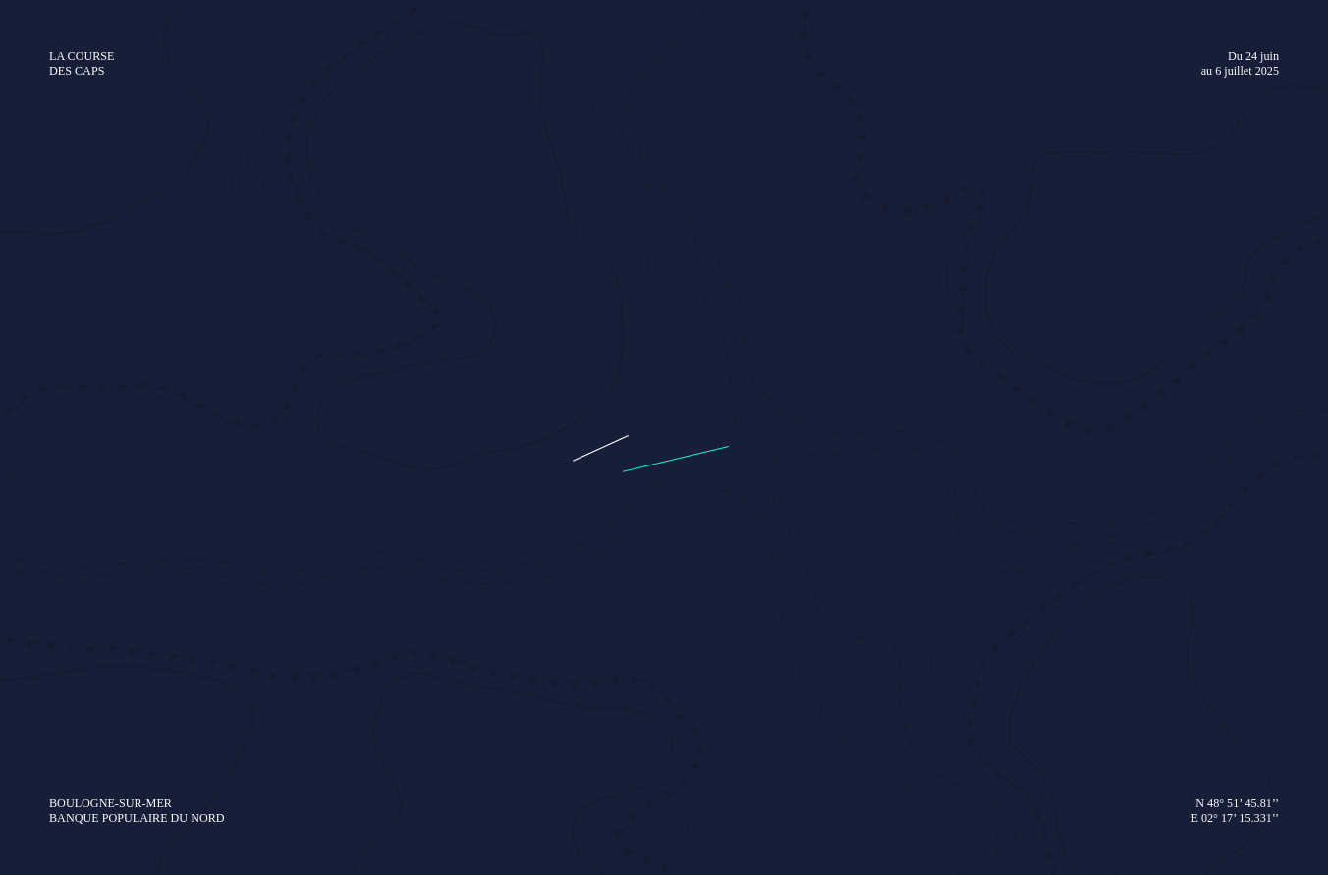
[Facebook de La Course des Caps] (110, 762)
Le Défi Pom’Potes (158, 576)
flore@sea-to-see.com (1107, 325)
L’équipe (125, 634)
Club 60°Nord (725, 576)
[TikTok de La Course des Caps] (317, 762)
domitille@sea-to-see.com (1133, 233)
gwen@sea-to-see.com (1099, 263)
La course (539, 44)
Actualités (484, 634)
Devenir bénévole (945, 548)
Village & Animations (681, 44)
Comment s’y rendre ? (945, 634)
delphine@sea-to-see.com (1120, 357)
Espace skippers (335, 548)
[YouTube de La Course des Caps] (264, 762)
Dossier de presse (534, 548)
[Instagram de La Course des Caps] (159, 762)
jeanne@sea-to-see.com (1114, 295)
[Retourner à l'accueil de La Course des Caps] (194, 44)
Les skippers (315, 576)
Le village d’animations (947, 606)
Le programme (920, 576)
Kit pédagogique (1162, 548)
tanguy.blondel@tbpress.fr (1079, 387)
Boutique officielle (869, 43)
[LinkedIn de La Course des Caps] (209, 762)
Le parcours (136, 548)
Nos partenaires (733, 548)
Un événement (959, 201)
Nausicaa (1140, 576)
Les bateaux (138, 606)
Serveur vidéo (520, 606)
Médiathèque (517, 576)
